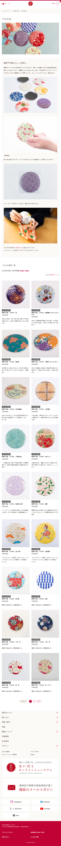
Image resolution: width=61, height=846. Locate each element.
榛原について (7, 732)
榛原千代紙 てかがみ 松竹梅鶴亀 (12, 409)
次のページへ (55, 275)
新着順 (27, 271)
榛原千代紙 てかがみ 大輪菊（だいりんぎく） (45, 362)
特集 (3, 727)
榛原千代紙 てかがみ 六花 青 (40, 642)
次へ (39, 701)
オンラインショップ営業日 (9, 754)
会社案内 (5, 741)
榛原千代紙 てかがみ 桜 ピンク (41, 685)
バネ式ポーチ (18, 248)
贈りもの (5, 717)
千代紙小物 (15, 11)
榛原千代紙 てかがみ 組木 (39, 599)
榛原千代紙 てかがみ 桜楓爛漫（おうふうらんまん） (45, 313)
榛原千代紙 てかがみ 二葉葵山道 (12, 456)
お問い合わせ (5, 837)
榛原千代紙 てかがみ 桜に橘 (10, 599)
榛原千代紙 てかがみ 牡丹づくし (41, 456)
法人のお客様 (5, 751)
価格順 (22, 271)
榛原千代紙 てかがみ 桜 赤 (10, 685)
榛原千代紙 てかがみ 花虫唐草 (40, 551)
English (33, 754)
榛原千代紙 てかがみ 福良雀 (10, 362)
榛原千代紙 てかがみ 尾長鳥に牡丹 (12, 504)
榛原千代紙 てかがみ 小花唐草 (40, 409)
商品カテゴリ (7, 713)
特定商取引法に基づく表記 (37, 832)
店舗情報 (5, 736)
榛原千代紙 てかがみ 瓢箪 (39, 504)
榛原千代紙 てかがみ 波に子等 (11, 551)
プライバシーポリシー (7, 832)
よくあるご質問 (35, 837)
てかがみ (24, 11)
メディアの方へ (35, 751)
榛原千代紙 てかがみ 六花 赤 (11, 642)
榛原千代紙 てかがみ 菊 (9, 313)
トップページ (6, 11)
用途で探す (6, 722)
